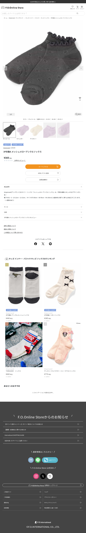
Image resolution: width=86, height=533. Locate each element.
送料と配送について (10, 226)
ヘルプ (46, 492)
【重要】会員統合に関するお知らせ (15, 430)
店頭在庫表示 (43, 180)
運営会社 (6, 502)
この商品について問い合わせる (13, 232)
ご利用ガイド (7, 492)
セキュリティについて (50, 502)
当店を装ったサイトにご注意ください (16, 441)
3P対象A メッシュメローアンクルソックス (61, 18)
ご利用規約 (7, 497)
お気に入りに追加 (43, 173)
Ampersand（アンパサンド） (16, 18)
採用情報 (6, 508)
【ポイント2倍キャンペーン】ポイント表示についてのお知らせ (24, 424)
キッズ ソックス (45, 18)
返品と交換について (10, 229)
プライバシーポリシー (50, 497)
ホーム (5, 18)
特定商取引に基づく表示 (51, 508)
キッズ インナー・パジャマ (32, 18)
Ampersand (6, 148)
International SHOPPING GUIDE (14, 435)
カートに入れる (48, 167)
